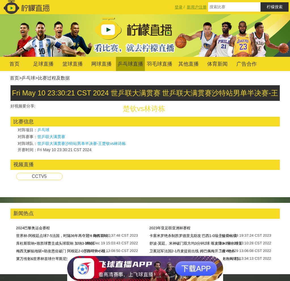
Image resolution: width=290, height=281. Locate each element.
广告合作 (246, 64)
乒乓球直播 (130, 64)
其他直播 (188, 64)
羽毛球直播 (159, 64)
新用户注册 (197, 7)
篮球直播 (72, 64)
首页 (14, 64)
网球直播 (101, 64)
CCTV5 (39, 176)
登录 (179, 7)
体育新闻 (217, 64)
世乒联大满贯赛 (51, 136)
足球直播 (43, 64)
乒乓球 (28, 78)
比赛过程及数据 (54, 78)
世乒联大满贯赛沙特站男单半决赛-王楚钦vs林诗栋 (81, 143)
